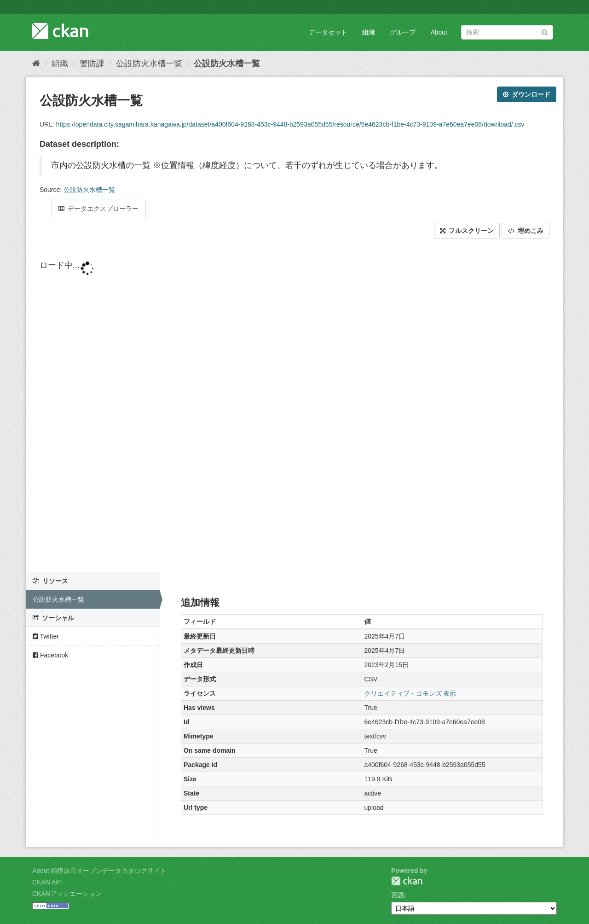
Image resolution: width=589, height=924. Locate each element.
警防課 (92, 63)
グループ (403, 32)
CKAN (406, 881)
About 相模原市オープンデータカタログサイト (99, 870)
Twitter (46, 636)
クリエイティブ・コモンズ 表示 (410, 693)
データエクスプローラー (98, 208)
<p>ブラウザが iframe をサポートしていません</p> (294, 406)
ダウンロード (526, 94)
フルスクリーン (467, 230)
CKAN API (47, 882)
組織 (368, 32)
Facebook (50, 655)
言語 (397, 895)
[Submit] (545, 31)
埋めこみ (525, 230)
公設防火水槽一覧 (149, 63)
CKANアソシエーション (67, 893)
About (438, 32)
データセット (328, 32)
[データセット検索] (507, 32)
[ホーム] (36, 63)
